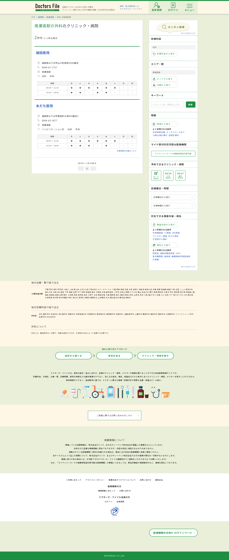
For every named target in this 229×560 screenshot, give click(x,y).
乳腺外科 (119, 314)
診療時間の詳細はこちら (127, 151)
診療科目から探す (164, 53)
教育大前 (148, 289)
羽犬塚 (182, 292)
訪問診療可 (174, 135)
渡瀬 (57, 295)
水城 (103, 292)
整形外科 (46, 314)
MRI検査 (176, 232)
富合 (150, 295)
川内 (185, 295)
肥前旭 (160, 292)
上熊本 (136, 295)
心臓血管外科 (129, 314)
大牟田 (70, 295)
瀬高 (47, 295)
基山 (139, 292)
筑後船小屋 (190, 292)
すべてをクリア (188, 33)
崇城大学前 (128, 295)
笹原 (83, 292)
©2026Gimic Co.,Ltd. (114, 555)
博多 (55, 289)
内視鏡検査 (158, 232)
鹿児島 (122, 297)
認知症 (156, 253)
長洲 (85, 295)
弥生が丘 (145, 292)
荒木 (171, 292)
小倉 (71, 289)
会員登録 (120, 501)
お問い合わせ (145, 480)
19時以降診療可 (160, 135)
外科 (59, 17)
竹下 (79, 292)
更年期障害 (158, 256)
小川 (162, 295)
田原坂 (112, 295)
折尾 (126, 289)
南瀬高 (52, 295)
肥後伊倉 (101, 295)
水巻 (130, 289)
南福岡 (88, 292)
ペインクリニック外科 (184, 314)
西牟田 (176, 292)
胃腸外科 (71, 314)
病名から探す (162, 245)
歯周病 (167, 256)
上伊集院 (101, 297)
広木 (108, 297)
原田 (127, 292)
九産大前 (56, 292)
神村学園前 (63, 297)
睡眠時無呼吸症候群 (181, 256)
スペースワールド (104, 289)
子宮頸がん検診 (160, 239)
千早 (66, 292)
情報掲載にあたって (106, 490)
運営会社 (159, 480)
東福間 (163, 289)
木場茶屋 (48, 297)
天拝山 (122, 292)
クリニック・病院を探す (155, 355)
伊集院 (87, 297)
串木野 (55, 297)
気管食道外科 (81, 314)
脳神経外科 (101, 314)
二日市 (116, 292)
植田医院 (43, 52)
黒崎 (118, 289)
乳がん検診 (173, 236)
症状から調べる (73, 355)
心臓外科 (138, 314)
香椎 (62, 292)
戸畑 (91, 289)
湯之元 (75, 297)
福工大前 (48, 292)
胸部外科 (154, 314)
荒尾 (75, 295)
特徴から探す (162, 124)
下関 (47, 289)
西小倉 (76, 289)
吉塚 (75, 292)
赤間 (154, 289)
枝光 (95, 289)
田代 (151, 292)
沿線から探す (162, 85)
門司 (51, 289)
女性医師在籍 (159, 132)
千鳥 (173, 289)
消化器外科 (63, 314)
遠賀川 (135, 289)
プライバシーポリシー (95, 480)
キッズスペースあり (175, 132)
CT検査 (167, 232)
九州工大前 (84, 289)
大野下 (90, 295)
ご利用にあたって (73, 480)
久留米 (166, 292)
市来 (70, 297)
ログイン (108, 501)
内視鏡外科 (170, 314)
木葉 (108, 295)
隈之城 (190, 295)
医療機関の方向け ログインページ (172, 532)
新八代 (176, 295)
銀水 (65, 295)
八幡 (114, 289)
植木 (118, 295)
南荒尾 (80, 295)
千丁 (171, 295)
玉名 (95, 295)
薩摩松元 (93, 297)
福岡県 (41, 17)
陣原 (122, 289)
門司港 (60, 289)
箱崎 (71, 292)
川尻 (146, 295)
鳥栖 (155, 292)
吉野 (61, 295)
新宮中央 (189, 289)
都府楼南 (109, 292)
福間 (169, 289)
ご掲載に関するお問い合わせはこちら (114, 415)
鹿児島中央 (114, 297)
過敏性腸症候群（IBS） (171, 253)
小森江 (66, 289)
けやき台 (133, 292)
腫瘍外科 (146, 314)
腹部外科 (161, 314)
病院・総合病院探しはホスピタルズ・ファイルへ (131, 7)
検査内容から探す (164, 224)
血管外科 (42, 317)
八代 (181, 295)
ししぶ (182, 289)
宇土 (154, 295)
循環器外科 (110, 314)
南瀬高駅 (50, 17)
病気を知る (114, 355)
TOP (33, 17)
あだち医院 (44, 105)
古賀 (177, 289)
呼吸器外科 (91, 314)
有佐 (167, 295)
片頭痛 (156, 259)
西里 (122, 295)
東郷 (158, 289)
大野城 (98, 292)
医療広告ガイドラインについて (122, 480)
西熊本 (128, 297)
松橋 (158, 295)
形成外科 (54, 314)
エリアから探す (163, 78)
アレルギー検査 (160, 236)
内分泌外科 (51, 317)
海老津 (141, 289)
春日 (93, 292)
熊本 (142, 295)
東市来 (81, 297)
